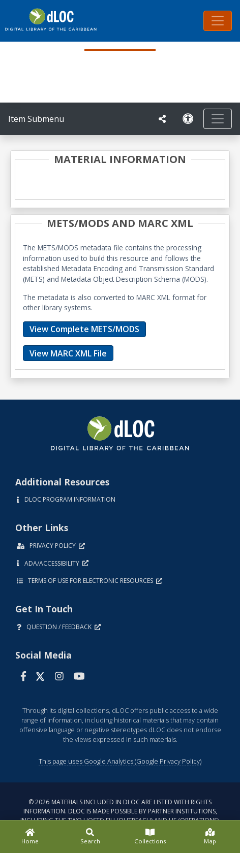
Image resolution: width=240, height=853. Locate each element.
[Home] (30, 837)
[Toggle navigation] (217, 21)
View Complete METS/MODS (84, 329)
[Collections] (150, 837)
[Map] (210, 837)
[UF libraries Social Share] (162, 118)
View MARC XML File (68, 353)
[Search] (90, 837)
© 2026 (120, 811)
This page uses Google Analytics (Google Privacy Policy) (120, 761)
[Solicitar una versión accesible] (188, 119)
